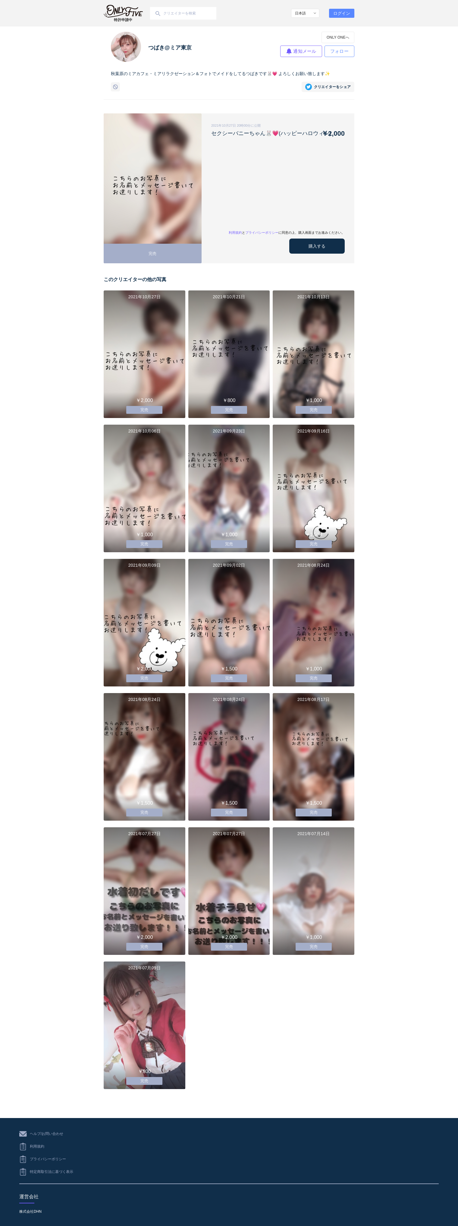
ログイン (341, 13)
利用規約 (235, 232)
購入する (317, 246)
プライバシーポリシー (261, 232)
